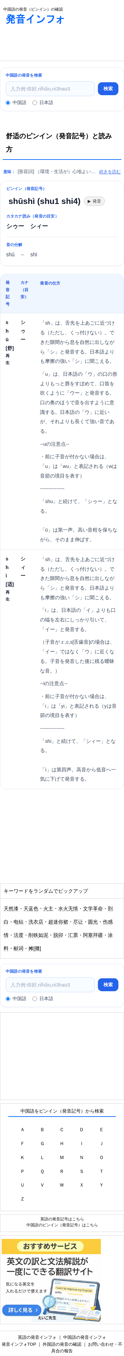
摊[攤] (34, 948)
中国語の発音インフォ (84, 1337)
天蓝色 (30, 908)
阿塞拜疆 (93, 935)
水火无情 (68, 908)
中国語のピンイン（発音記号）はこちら (62, 1225)
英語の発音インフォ (37, 1337)
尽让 (78, 922)
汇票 (73, 935)
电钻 (18, 922)
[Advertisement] (53, 44)
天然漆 (11, 908)
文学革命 (93, 908)
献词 (18, 948)
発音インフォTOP (19, 1344)
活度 (18, 935)
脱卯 (58, 935)
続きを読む (110, 171)
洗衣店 (35, 922)
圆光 (93, 922)
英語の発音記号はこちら (62, 1219)
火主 (48, 908)
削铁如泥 (38, 935)
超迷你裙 (58, 922)
